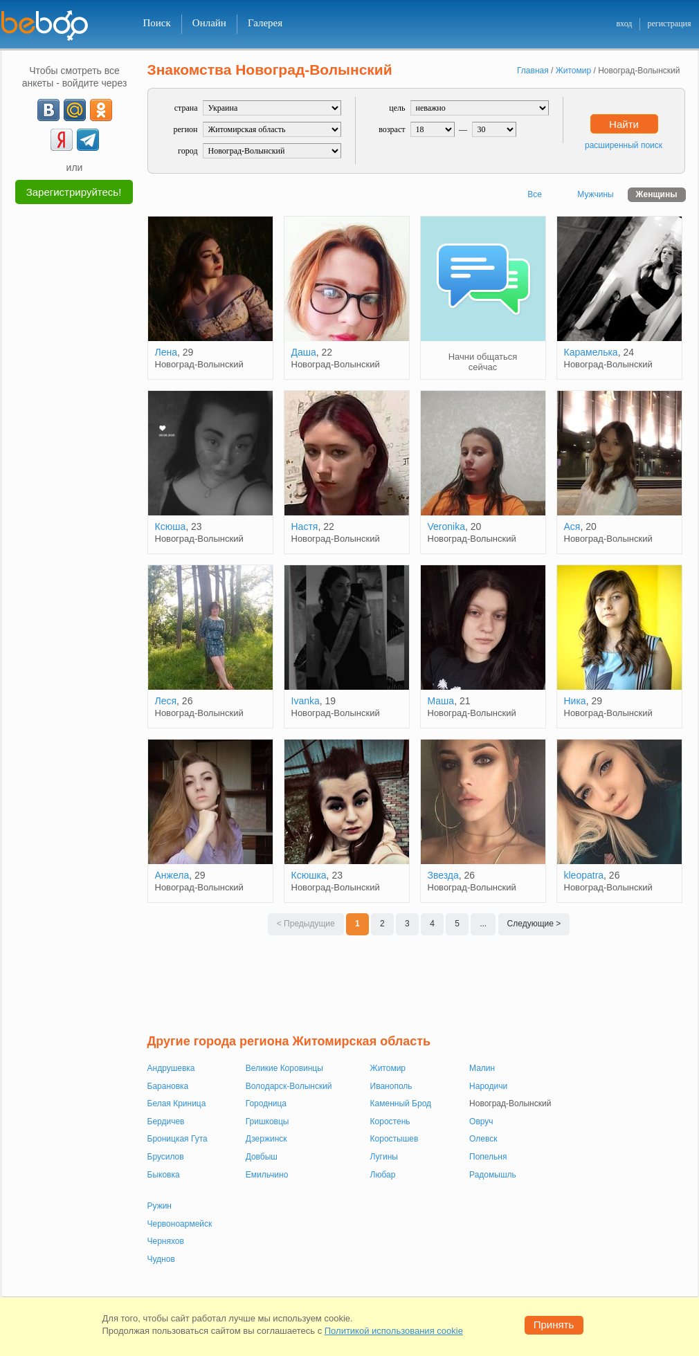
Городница (266, 1103)
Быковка (163, 1175)
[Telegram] (88, 140)
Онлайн (209, 22)
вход (624, 23)
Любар (383, 1175)
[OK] (101, 110)
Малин (482, 1068)
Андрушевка (171, 1068)
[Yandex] (62, 140)
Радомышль (492, 1175)
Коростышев (394, 1139)
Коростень (390, 1121)
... (483, 923)
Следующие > (534, 923)
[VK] (48, 110)
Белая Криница (176, 1103)
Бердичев (166, 1121)
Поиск (157, 22)
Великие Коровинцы (284, 1068)
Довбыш (262, 1157)
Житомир (388, 1068)
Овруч (481, 1121)
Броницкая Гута (177, 1139)
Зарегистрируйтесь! (74, 192)
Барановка (168, 1086)
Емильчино (267, 1175)
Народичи (488, 1086)
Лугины (384, 1157)
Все (534, 194)
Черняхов (165, 1241)
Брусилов (165, 1157)
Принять (554, 1324)
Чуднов (161, 1259)
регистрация (669, 23)
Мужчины (595, 194)
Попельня (488, 1157)
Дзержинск (266, 1139)
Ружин (159, 1206)
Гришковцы (267, 1121)
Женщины (657, 194)
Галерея (265, 22)
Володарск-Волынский (289, 1086)
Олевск (483, 1139)
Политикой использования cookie (394, 1331)
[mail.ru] (75, 110)
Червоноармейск (179, 1224)
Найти (624, 124)
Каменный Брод (400, 1103)
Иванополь (391, 1086)
